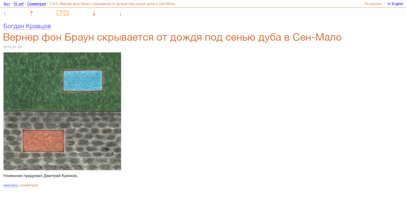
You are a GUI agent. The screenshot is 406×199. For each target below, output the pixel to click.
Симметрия (36, 4)
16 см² (18, 4)
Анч (7, 4)
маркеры (11, 185)
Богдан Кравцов (27, 26)
